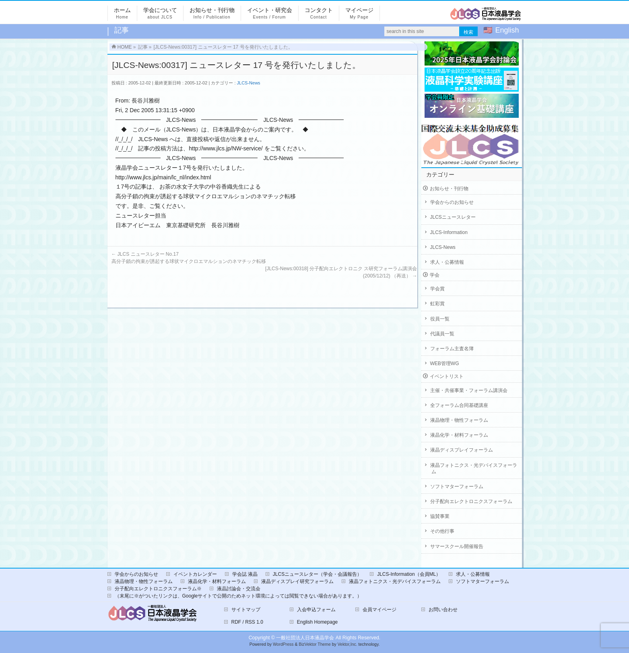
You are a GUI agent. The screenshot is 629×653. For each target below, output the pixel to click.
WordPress (283, 644)
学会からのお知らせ (452, 202)
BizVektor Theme (315, 644)
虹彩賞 (437, 303)
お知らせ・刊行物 (449, 188)
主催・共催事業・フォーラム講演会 (468, 390)
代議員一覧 (442, 334)
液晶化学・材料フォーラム (459, 435)
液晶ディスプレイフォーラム (461, 450)
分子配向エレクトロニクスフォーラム (471, 501)
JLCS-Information (449, 232)
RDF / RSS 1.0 (247, 622)
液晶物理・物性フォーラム (459, 420)
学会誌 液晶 (245, 574)
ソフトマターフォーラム (456, 486)
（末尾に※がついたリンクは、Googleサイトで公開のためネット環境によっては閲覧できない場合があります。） (238, 596)
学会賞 (437, 289)
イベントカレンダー (195, 574)
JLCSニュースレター (453, 217)
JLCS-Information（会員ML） (409, 574)
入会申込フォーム (316, 609)
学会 (434, 275)
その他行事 (442, 531)
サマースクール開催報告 (456, 546)
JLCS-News (248, 82)
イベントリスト (447, 376)
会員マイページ (379, 609)
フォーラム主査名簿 (452, 348)
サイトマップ (245, 609)
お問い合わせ (443, 609)
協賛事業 (440, 516)
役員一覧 (440, 319)
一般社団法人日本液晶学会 (305, 638)
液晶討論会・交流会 (238, 588)
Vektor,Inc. (347, 644)
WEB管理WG (444, 363)
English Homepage (317, 622)
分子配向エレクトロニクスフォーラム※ (158, 588)
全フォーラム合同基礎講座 (459, 405)
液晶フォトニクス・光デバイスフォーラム (473, 468)
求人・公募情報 (447, 262)
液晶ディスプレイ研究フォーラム (297, 581)
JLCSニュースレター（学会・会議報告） (317, 574)
